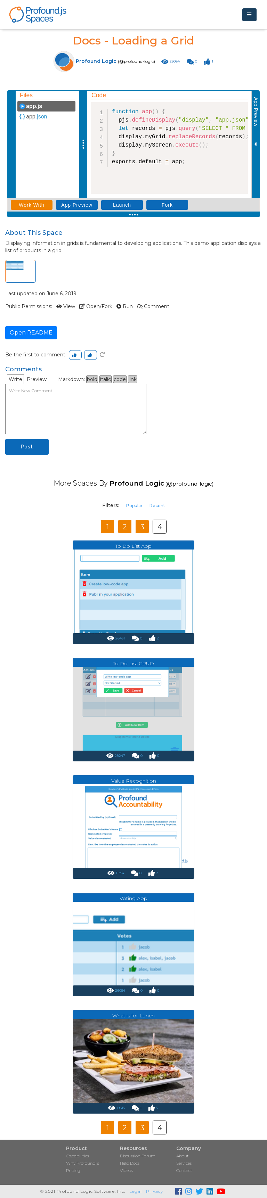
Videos (126, 1170)
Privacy (154, 1191)
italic (105, 379)
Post (27, 446)
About (182, 1155)
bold (92, 379)
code (120, 379)
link (133, 379)
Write (15, 379)
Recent (157, 505)
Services (184, 1163)
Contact (184, 1170)
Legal (135, 1191)
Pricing (73, 1170)
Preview (37, 379)
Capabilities (77, 1155)
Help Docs (129, 1163)
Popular (134, 505)
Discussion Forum (137, 1155)
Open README (31, 332)
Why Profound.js (82, 1163)
